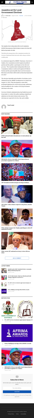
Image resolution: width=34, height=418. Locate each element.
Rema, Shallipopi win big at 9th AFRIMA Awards (18, 289)
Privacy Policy (28, 395)
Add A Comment (17, 258)
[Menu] (2, 2)
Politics (21, 15)
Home (2, 6)
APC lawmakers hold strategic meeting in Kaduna (15, 182)
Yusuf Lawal (8, 15)
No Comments (28, 15)
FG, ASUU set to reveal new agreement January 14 (19, 282)
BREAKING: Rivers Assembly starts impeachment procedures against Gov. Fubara (15, 160)
